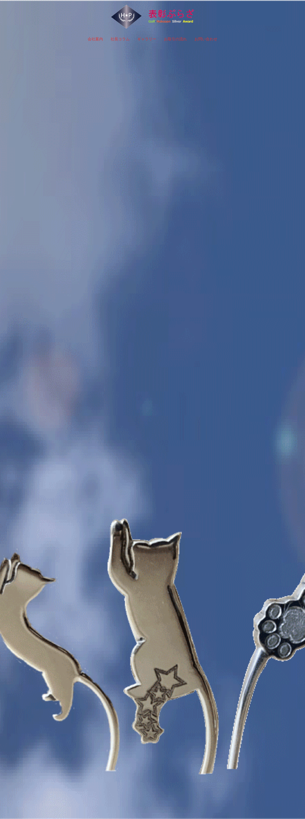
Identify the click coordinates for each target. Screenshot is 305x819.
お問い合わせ (205, 39)
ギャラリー (146, 39)
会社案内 (95, 39)
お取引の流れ (175, 39)
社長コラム (120, 39)
